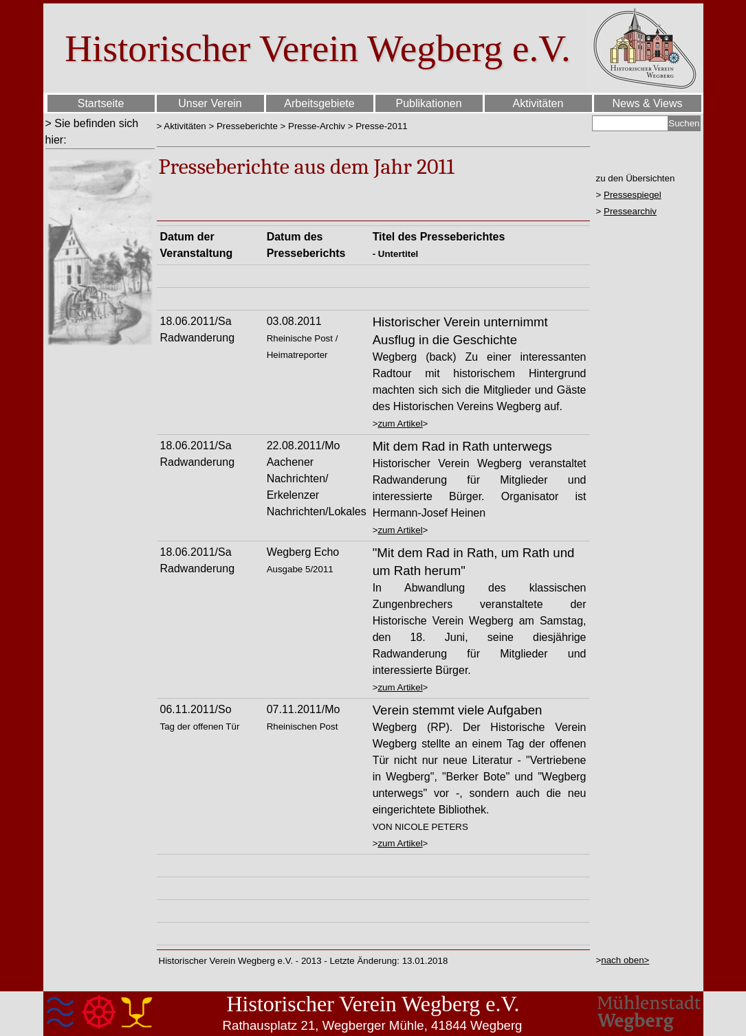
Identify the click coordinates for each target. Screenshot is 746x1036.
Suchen (683, 123)
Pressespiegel (632, 195)
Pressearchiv (630, 211)
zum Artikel (399, 423)
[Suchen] (630, 123)
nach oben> (625, 960)
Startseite (101, 103)
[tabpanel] (100, 131)
